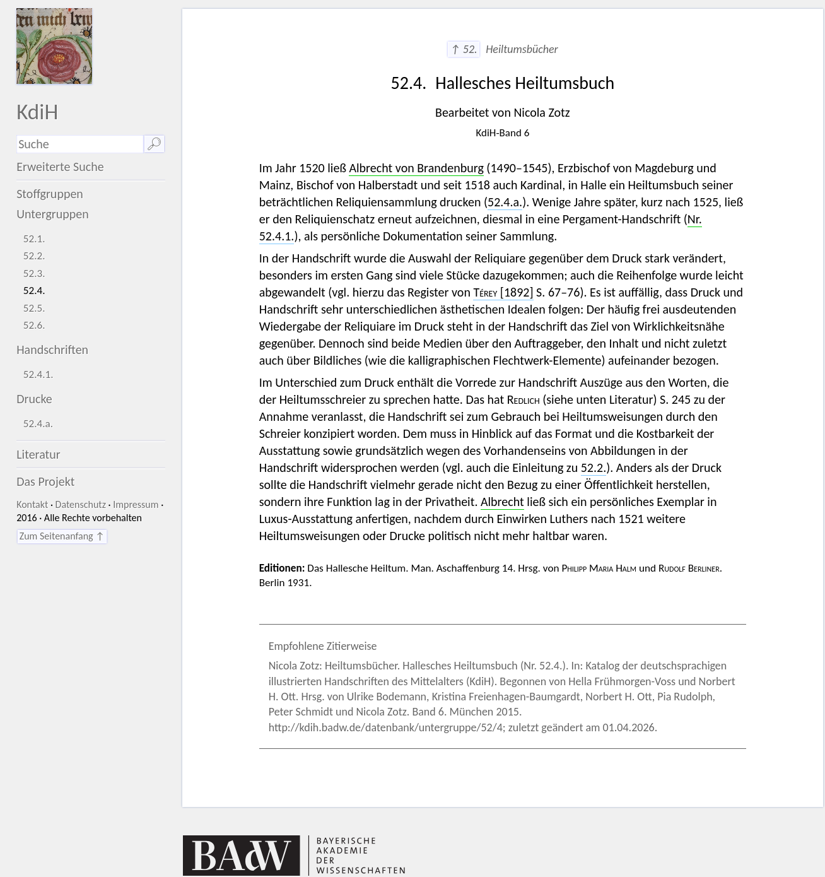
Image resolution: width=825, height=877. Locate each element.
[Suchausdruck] (79, 144)
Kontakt (32, 504)
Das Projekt (45, 481)
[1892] (503, 292)
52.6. (34, 325)
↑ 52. (463, 49)
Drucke (34, 398)
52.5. (34, 308)
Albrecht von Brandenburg (416, 167)
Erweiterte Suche (60, 166)
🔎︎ (154, 143)
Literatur (38, 454)
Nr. (695, 219)
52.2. (34, 255)
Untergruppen (52, 213)
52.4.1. (38, 374)
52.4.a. (38, 423)
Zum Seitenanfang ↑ (62, 536)
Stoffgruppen (49, 193)
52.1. (34, 238)
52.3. (34, 273)
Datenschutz (81, 504)
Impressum (135, 504)
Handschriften (52, 349)
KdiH (37, 111)
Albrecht (502, 501)
